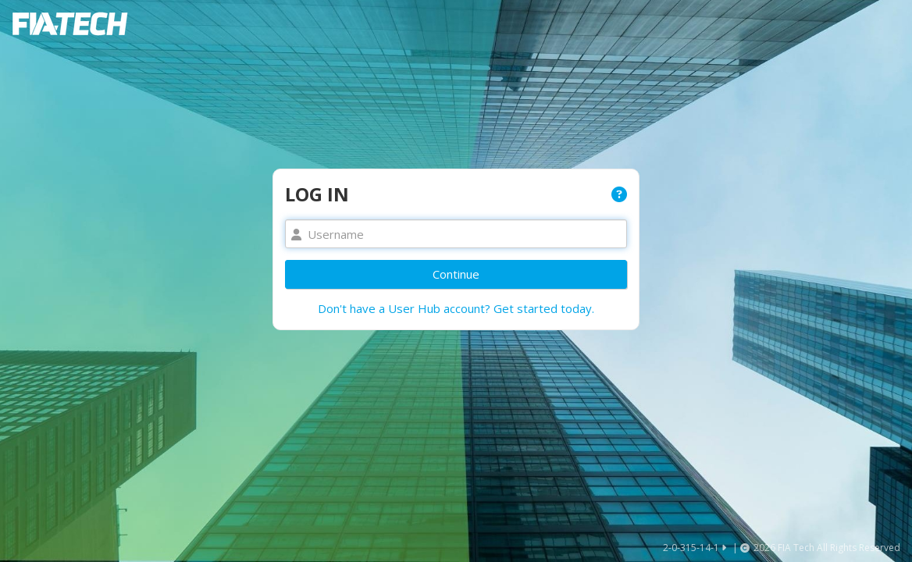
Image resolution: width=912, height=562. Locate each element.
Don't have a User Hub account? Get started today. (456, 308)
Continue (456, 274)
